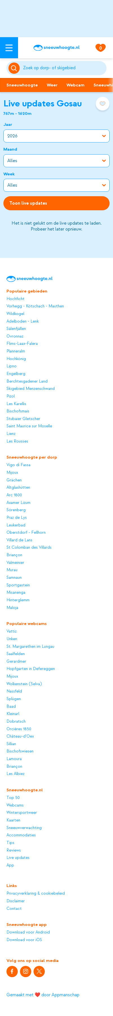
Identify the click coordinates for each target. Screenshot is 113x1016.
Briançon (14, 555)
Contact (14, 908)
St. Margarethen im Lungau (30, 646)
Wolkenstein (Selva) (24, 684)
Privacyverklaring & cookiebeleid (35, 893)
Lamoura (14, 759)
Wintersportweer (21, 812)
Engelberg (15, 373)
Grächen (14, 480)
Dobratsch (16, 721)
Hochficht (15, 299)
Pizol (10, 396)
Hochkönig (16, 358)
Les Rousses (17, 441)
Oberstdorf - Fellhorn (26, 532)
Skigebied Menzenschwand (30, 388)
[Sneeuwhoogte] (56, 48)
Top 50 (13, 797)
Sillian (11, 744)
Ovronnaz (14, 336)
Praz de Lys (16, 517)
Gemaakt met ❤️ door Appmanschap (42, 995)
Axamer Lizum (18, 502)
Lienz (10, 433)
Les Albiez (15, 773)
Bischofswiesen (20, 751)
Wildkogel (15, 313)
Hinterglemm (18, 600)
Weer (52, 85)
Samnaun (14, 577)
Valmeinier (15, 562)
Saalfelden (15, 654)
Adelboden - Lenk (22, 321)
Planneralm (15, 351)
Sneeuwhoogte (22, 85)
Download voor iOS (24, 940)
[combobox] (64, 68)
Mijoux (12, 472)
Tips (10, 842)
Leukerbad (15, 525)
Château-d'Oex (20, 736)
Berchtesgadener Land (27, 381)
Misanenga (15, 592)
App (10, 865)
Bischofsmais (17, 411)
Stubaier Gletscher (23, 418)
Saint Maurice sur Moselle (29, 426)
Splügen (13, 699)
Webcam (76, 85)
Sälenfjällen (16, 328)
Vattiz (11, 631)
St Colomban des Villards (29, 547)
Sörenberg (16, 510)
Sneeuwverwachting (24, 827)
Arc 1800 (14, 495)
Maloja (12, 607)
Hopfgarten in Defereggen (30, 668)
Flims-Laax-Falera (22, 343)
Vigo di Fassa (18, 465)
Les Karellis (16, 404)
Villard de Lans (19, 540)
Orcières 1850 (18, 729)
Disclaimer (15, 901)
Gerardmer (16, 661)
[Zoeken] (64, 68)
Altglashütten (18, 487)
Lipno (11, 366)
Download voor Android (28, 932)
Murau (11, 570)
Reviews (13, 850)
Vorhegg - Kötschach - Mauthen (35, 306)
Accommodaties (21, 835)
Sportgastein (18, 585)
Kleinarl (12, 713)
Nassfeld (14, 691)
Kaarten (13, 820)
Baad (11, 706)
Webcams (15, 805)
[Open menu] (9, 47)
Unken (11, 639)
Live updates (18, 857)
